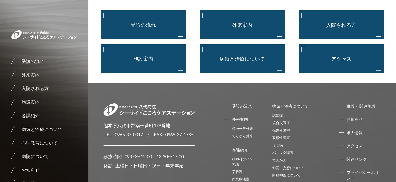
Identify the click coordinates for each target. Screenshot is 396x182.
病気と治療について (41, 129)
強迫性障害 (281, 130)
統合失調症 (281, 123)
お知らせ (30, 170)
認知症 (277, 115)
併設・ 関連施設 (361, 106)
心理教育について (39, 143)
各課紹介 (30, 115)
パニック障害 (282, 152)
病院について (35, 156)
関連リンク (356, 159)
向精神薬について (286, 175)
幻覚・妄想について (288, 168)
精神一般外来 (242, 128)
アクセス (341, 59)
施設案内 (30, 102)
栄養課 (237, 172)
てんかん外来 (242, 136)
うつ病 (277, 145)
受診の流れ (32, 61)
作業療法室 (241, 179)
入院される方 (35, 88)
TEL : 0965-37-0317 (123, 134)
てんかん (279, 160)
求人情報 (354, 132)
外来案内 (30, 75)
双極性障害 (281, 137)
